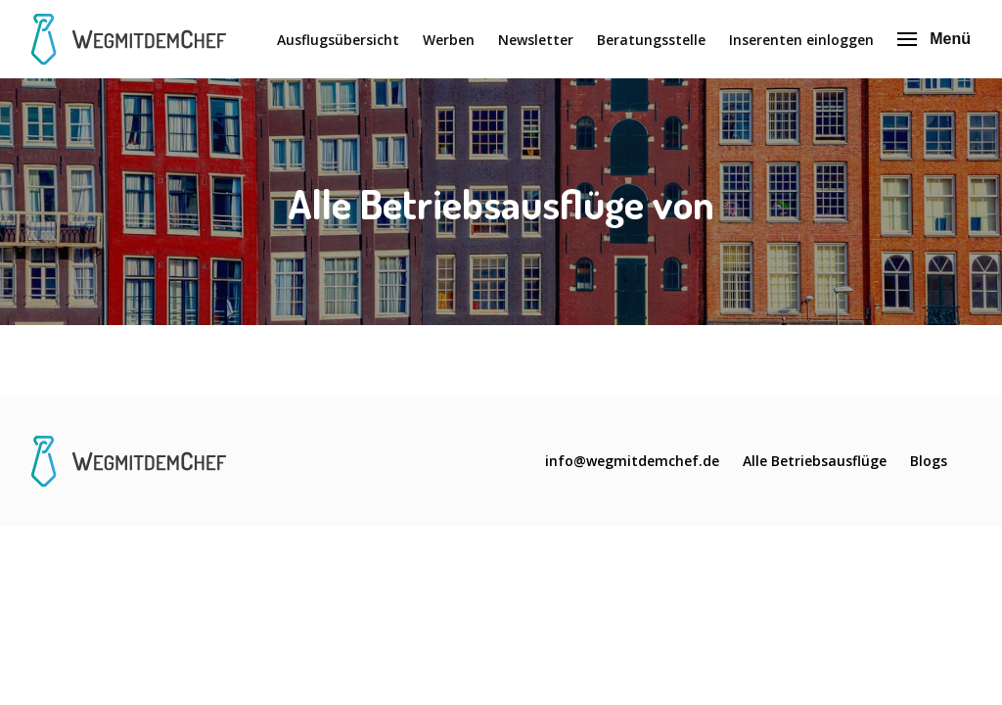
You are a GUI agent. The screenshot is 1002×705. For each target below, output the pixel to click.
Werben (449, 39)
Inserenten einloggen (801, 39)
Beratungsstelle (651, 39)
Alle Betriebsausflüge (815, 460)
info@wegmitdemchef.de (632, 460)
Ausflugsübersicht (338, 39)
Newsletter (535, 39)
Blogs (928, 460)
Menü (934, 38)
